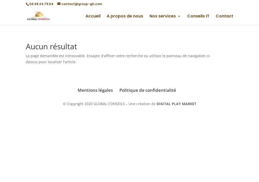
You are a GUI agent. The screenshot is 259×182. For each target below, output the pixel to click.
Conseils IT (198, 16)
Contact (224, 16)
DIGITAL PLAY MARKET (176, 103)
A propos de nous (125, 16)
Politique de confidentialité (147, 90)
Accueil (92, 16)
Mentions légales (95, 90)
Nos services (162, 16)
